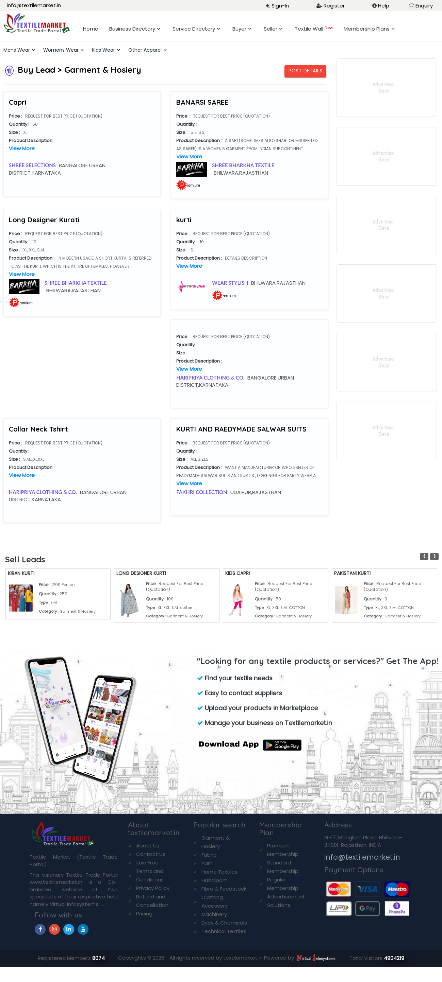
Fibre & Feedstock (223, 888)
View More (22, 148)
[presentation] (424, 556)
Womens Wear (61, 50)
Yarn (207, 863)
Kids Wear (103, 50)
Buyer (239, 28)
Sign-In (280, 5)
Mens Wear (16, 50)
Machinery (214, 914)
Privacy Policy (152, 888)
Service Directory (194, 28)
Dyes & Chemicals (224, 922)
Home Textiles (219, 871)
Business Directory (132, 28)
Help (383, 5)
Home (90, 28)
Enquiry (424, 5)
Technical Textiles (223, 931)
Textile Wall (314, 29)
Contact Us (150, 854)
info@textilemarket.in (34, 5)
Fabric (208, 854)
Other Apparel (145, 50)
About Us (147, 845)
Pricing (144, 913)
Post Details (305, 70)
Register (334, 5)
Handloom (214, 880)
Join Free (147, 862)
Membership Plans (367, 28)
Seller (270, 28)
